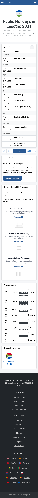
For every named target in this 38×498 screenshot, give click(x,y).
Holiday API (19, 420)
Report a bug (19, 401)
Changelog (19, 424)
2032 (29, 151)
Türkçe (13, 483)
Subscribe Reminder (12, 178)
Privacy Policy (19, 446)
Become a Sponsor (19, 409)
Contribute (19, 405)
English (13, 458)
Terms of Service (19, 438)
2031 (19, 151)
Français (26, 463)
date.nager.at (25, 495)
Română (27, 478)
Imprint (19, 442)
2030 (9, 151)
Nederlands (14, 473)
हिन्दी (13, 468)
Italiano (24, 468)
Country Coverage (19, 428)
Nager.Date (6, 2)
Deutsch (25, 458)
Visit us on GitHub (19, 397)
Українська (26, 483)
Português (13, 478)
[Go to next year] (32, 47)
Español (13, 463)
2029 (3, 151)
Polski (27, 473)
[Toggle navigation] (35, 3)
